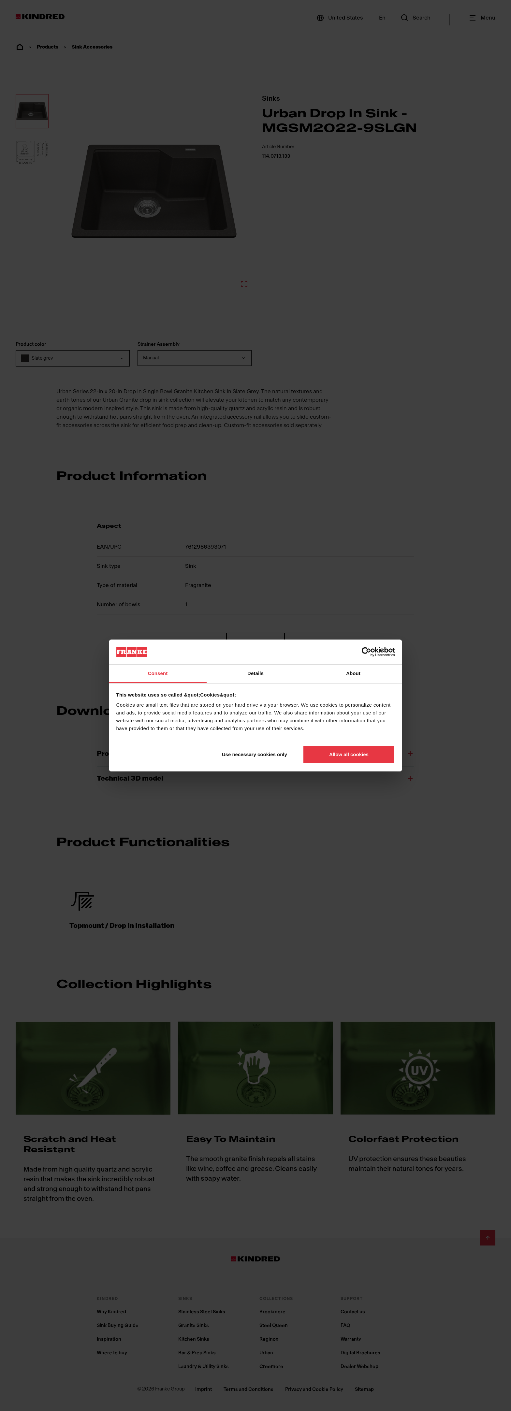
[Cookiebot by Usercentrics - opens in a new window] (366, 652)
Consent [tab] (158, 673)
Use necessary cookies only (254, 754)
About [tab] (353, 673)
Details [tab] (255, 673)
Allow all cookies (349, 754)
